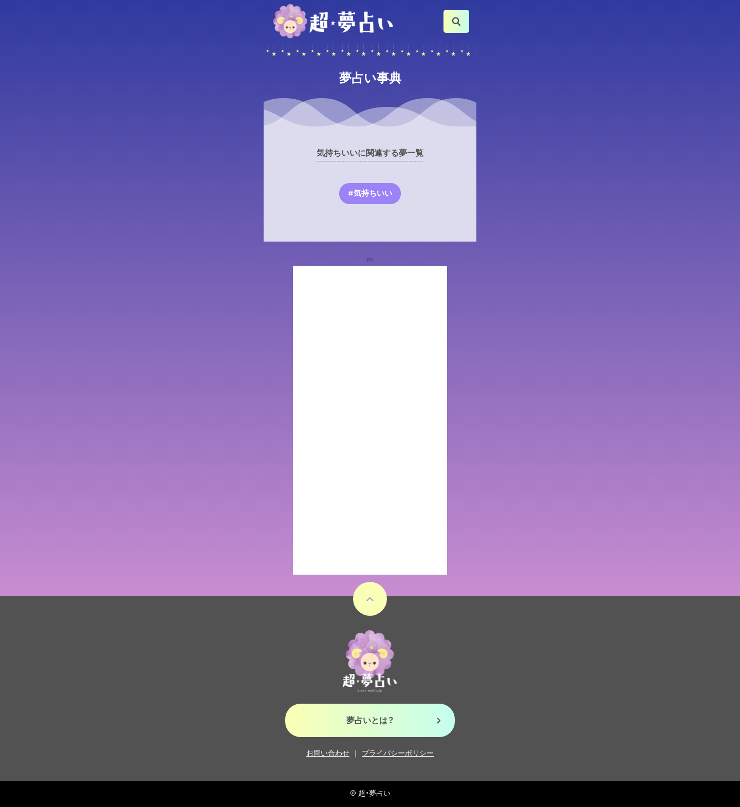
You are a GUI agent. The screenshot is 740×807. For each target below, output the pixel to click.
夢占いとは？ (370, 720)
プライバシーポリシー (398, 753)
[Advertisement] (370, 420)
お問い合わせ (327, 753)
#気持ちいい (370, 193)
